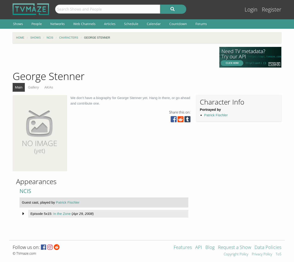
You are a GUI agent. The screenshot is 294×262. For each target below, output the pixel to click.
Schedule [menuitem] (131, 24)
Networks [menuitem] (57, 24)
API (198, 247)
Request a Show (234, 247)
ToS (278, 254)
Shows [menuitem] (18, 24)
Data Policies (267, 247)
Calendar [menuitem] (154, 24)
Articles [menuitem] (110, 24)
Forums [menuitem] (201, 24)
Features (183, 247)
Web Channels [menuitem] (84, 24)
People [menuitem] (36, 24)
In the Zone (62, 214)
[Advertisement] (112, 57)
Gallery (33, 87)
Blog (210, 247)
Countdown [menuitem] (178, 24)
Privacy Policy (262, 254)
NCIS (25, 191)
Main (19, 87)
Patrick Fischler (216, 115)
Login (251, 9)
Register (271, 9)
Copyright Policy (236, 254)
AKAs (48, 87)
